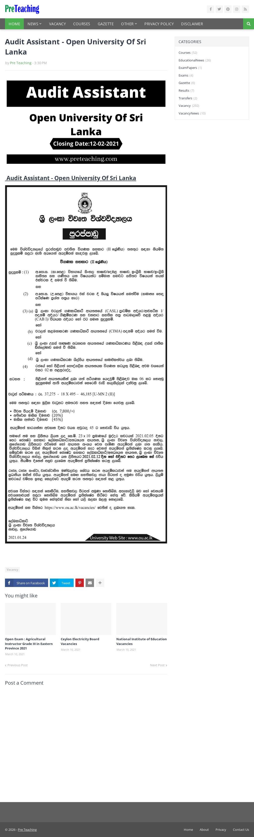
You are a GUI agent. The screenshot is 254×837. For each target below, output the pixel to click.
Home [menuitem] (14, 23)
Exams (186, 75)
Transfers (188, 98)
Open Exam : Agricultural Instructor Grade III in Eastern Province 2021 (29, 643)
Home (188, 829)
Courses (188, 52)
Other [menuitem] (127, 23)
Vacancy (12, 569)
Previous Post (17, 665)
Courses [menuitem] (81, 23)
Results (186, 90)
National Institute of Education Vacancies (141, 641)
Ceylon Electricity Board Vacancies (80, 641)
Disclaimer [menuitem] (192, 23)
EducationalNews (195, 60)
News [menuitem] (33, 23)
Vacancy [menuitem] (57, 23)
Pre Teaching (21, 62)
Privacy (221, 829)
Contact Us (241, 829)
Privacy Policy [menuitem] (159, 23)
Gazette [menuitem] (106, 23)
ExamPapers (190, 67)
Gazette (187, 83)
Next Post (157, 665)
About (204, 829)
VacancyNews (192, 113)
